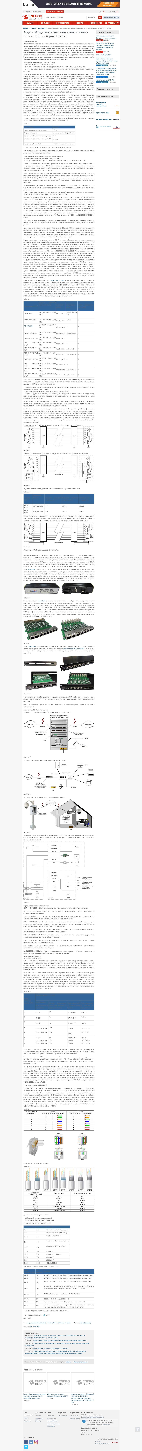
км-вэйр (49, 1323)
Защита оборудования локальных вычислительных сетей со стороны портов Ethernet (79, 28)
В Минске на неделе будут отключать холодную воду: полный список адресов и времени (105, 46)
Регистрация (112, 11)
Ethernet (61, 1323)
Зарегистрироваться (81, 1362)
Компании (45, 23)
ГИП (62, 280)
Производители (62, 23)
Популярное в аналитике (105, 89)
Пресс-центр (113, 23)
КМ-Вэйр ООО (35, 1326)
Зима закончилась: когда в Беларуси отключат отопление (106, 37)
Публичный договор (39, 1420)
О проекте (26, 11)
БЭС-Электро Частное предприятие (101, 104)
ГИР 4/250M (28, 326)
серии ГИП (41, 601)
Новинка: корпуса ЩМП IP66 (105, 80)
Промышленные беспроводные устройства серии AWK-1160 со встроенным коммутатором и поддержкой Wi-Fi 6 (106, 71)
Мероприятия (96, 23)
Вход (100, 11)
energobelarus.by (85, 1323)
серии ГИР (54, 280)
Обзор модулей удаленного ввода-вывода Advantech (50, 1348)
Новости (79, 23)
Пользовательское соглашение (53, 1425)
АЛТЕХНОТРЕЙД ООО (104, 119)
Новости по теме (32, 1333)
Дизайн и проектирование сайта (102, 1442)
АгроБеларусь (63, 1416)
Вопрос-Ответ (36, 11)
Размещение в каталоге (55, 11)
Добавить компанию (111, 17)
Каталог (30, 23)
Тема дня (99, 40)
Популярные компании (105, 97)
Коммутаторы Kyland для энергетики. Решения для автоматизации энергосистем (59, 1340)
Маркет (26, 1418)
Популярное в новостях (105, 32)
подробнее (106, 1425)
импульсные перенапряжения (36, 1323)
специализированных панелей (73, 649)
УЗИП (55, 1323)
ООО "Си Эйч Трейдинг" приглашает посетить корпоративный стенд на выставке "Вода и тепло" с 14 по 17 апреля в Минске (106, 59)
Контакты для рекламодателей (52, 1420)
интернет (68, 1323)
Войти (69, 1362)
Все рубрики (93, 17)
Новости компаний (102, 65)
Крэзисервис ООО (102, 113)
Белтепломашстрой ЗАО (103, 127)
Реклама (38, 1416)
